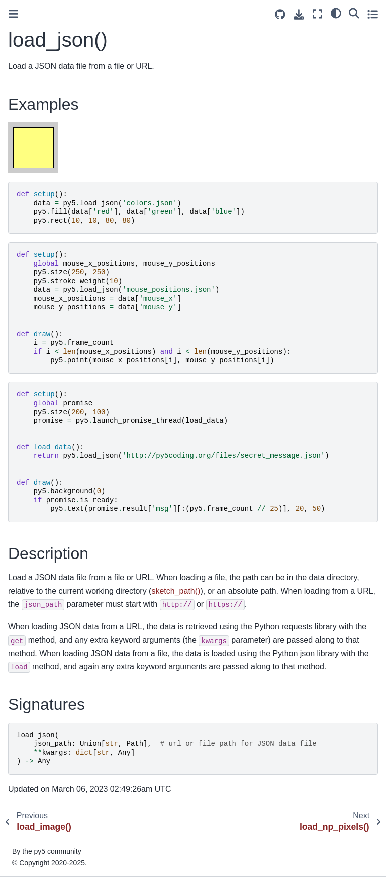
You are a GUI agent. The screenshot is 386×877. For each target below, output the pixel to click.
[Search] (354, 12)
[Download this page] (299, 14)
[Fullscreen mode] (317, 14)
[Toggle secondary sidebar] (372, 14)
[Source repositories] (280, 14)
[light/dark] (336, 12)
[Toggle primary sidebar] (13, 14)
